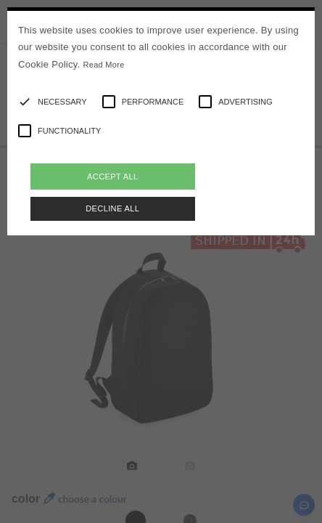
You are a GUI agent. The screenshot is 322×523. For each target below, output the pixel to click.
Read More (104, 64)
